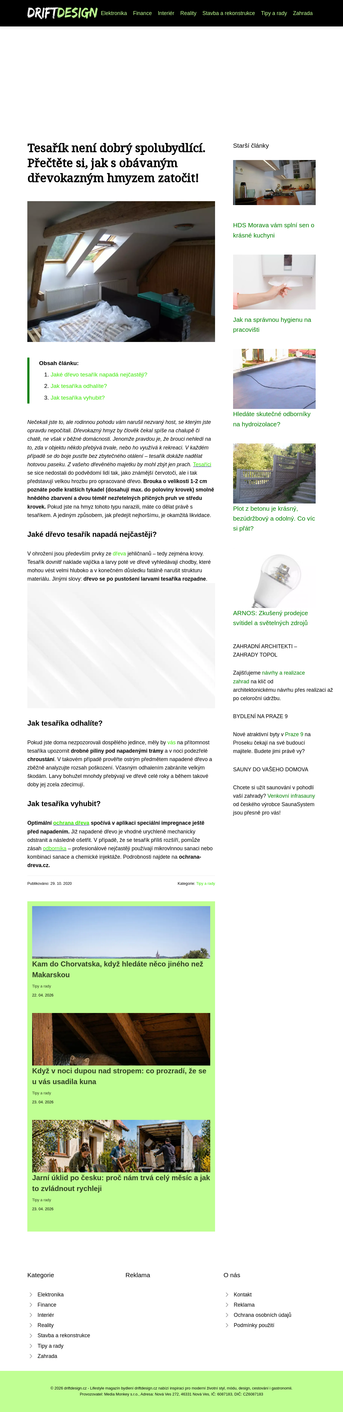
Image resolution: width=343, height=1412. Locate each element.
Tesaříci (202, 464)
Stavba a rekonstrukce (228, 13)
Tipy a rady (274, 13)
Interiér (166, 13)
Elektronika (114, 13)
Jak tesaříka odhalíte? (78, 386)
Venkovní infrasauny (291, 796)
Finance (142, 13)
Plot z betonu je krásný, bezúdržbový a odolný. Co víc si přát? (274, 518)
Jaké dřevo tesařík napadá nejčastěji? (98, 374)
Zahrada (303, 13)
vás (172, 742)
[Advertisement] (171, 71)
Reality (188, 13)
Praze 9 (294, 734)
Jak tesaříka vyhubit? (77, 398)
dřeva (119, 554)
